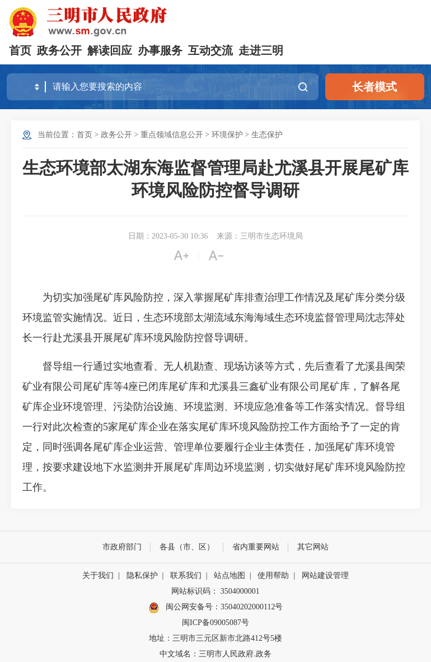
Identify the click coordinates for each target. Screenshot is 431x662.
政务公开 (59, 50)
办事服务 (160, 50)
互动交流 (210, 50)
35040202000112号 (252, 607)
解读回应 (109, 50)
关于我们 (98, 575)
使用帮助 (273, 575)
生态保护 (267, 134)
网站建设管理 (325, 575)
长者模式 (374, 87)
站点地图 (229, 575)
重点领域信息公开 (171, 134)
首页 (20, 50)
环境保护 (227, 134)
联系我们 (186, 575)
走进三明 (260, 50)
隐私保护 (142, 575)
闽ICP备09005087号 (215, 622)
